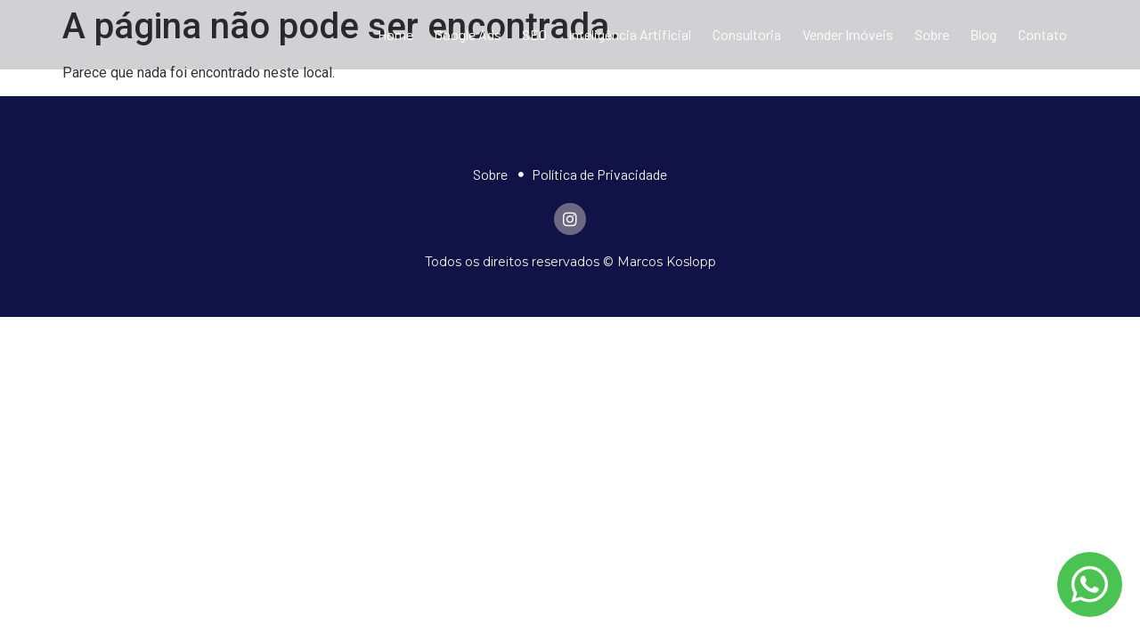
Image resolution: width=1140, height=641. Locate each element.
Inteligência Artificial (629, 34)
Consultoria (746, 34)
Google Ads (468, 34)
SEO (534, 34)
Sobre (932, 34)
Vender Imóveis (847, 34)
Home (395, 34)
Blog (983, 34)
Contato (1042, 34)
